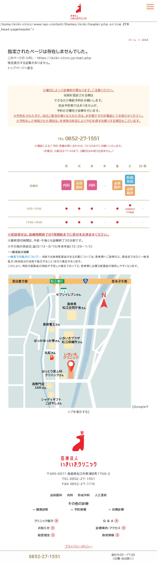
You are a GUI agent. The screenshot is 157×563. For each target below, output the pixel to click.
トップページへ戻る (20, 68)
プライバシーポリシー (78, 546)
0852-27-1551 (45, 556)
